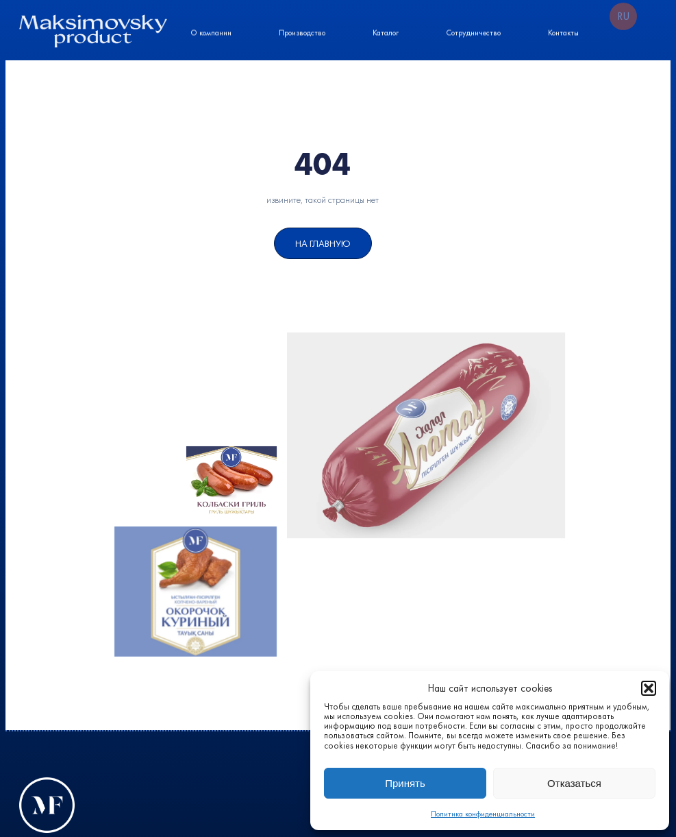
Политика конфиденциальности (483, 813)
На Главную (323, 243)
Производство (302, 31)
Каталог (386, 31)
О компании (210, 31)
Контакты (563, 31)
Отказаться (574, 783)
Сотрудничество (473, 31)
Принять (405, 783)
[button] (648, 688)
